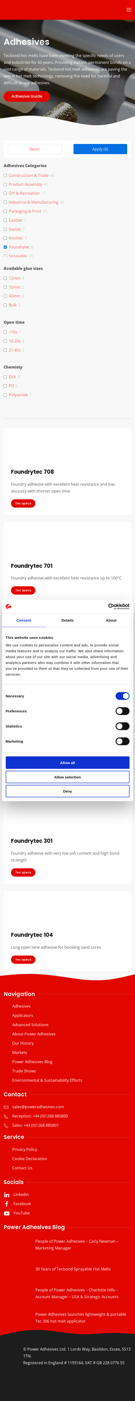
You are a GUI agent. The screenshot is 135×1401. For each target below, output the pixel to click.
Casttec (15, 220)
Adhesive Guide (26, 96)
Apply (100, 149)
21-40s (15, 350)
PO (11, 385)
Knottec (16, 238)
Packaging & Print (25, 211)
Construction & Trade (29, 175)
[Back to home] (34, 9)
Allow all (67, 763)
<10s (13, 332)
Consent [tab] (23, 620)
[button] (128, 9)
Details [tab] (68, 620)
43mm (15, 296)
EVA (12, 376)
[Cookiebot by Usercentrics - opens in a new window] (108, 607)
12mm (15, 278)
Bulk (13, 305)
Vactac (15, 229)
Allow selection (67, 777)
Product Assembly (25, 184)
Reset (35, 149)
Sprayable (18, 256)
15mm (15, 287)
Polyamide (18, 395)
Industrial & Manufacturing (33, 202)
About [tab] (111, 620)
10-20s (15, 341)
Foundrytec (19, 247)
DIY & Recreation (24, 193)
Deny (67, 791)
